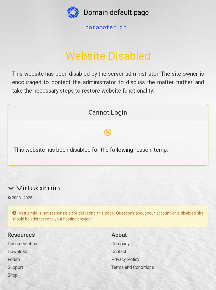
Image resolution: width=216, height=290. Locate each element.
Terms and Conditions (132, 267)
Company (120, 243)
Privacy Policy (125, 259)
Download (17, 251)
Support (15, 267)
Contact (118, 251)
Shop (13, 275)
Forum (14, 259)
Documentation (22, 243)
